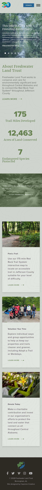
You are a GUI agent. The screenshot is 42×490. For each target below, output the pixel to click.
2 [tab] (9, 53)
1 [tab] (5, 53)
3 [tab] (12, 53)
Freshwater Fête (10, 46)
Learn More (9, 99)
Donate (29, 5)
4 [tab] (15, 53)
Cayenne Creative (28, 484)
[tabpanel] (21, 35)
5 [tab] (19, 53)
